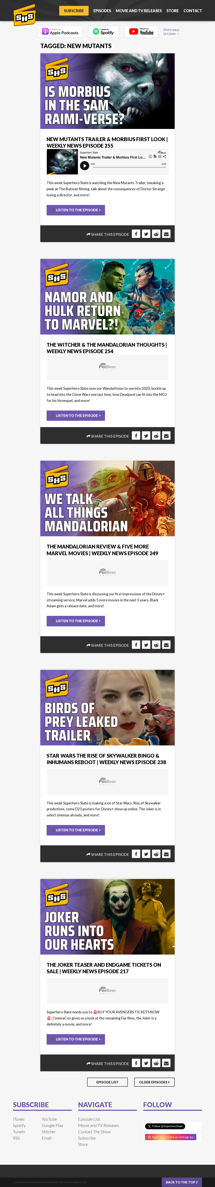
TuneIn (19, 1131)
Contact (193, 10)
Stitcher (49, 1131)
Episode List (107, 1082)
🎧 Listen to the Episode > (76, 210)
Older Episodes (153, 1082)
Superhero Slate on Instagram (170, 1137)
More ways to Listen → (171, 31)
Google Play (52, 1125)
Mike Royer (80, 1182)
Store (172, 10)
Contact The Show (94, 1131)
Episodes (102, 10)
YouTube (49, 1118)
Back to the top (182, 1182)
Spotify (19, 1125)
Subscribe (74, 10)
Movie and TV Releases (139, 10)
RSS (16, 1137)
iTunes (19, 1118)
